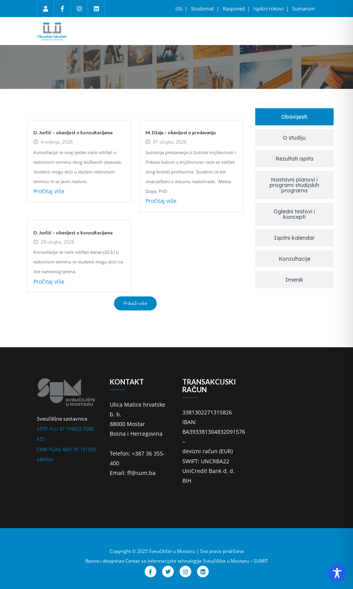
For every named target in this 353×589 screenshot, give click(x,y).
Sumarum (303, 8)
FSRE (88, 429)
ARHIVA (45, 459)
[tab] (294, 116)
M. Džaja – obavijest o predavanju (180, 132)
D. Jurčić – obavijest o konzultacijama (72, 132)
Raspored (234, 8)
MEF (67, 449)
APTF (42, 429)
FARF (42, 449)
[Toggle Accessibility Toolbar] (337, 573)
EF (62, 429)
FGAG (55, 449)
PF (76, 449)
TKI (83, 449)
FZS (41, 439)
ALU (53, 429)
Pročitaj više (48, 191)
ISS (179, 8)
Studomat (203, 8)
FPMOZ (74, 429)
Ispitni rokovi (269, 8)
